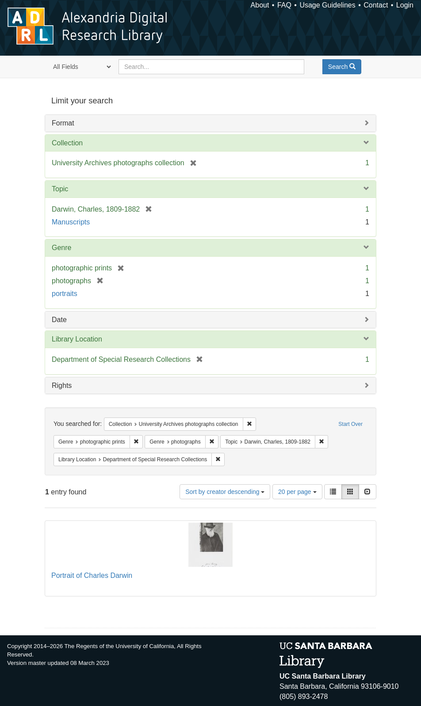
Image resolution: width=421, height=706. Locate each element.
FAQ (284, 5)
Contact (376, 5)
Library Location (77, 339)
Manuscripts (71, 222)
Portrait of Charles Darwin (91, 575)
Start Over (350, 424)
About (260, 5)
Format (63, 123)
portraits (64, 293)
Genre (61, 247)
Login (404, 5)
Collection (67, 143)
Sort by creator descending (224, 491)
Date (59, 319)
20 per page (297, 491)
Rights (62, 385)
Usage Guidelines (327, 5)
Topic (60, 189)
